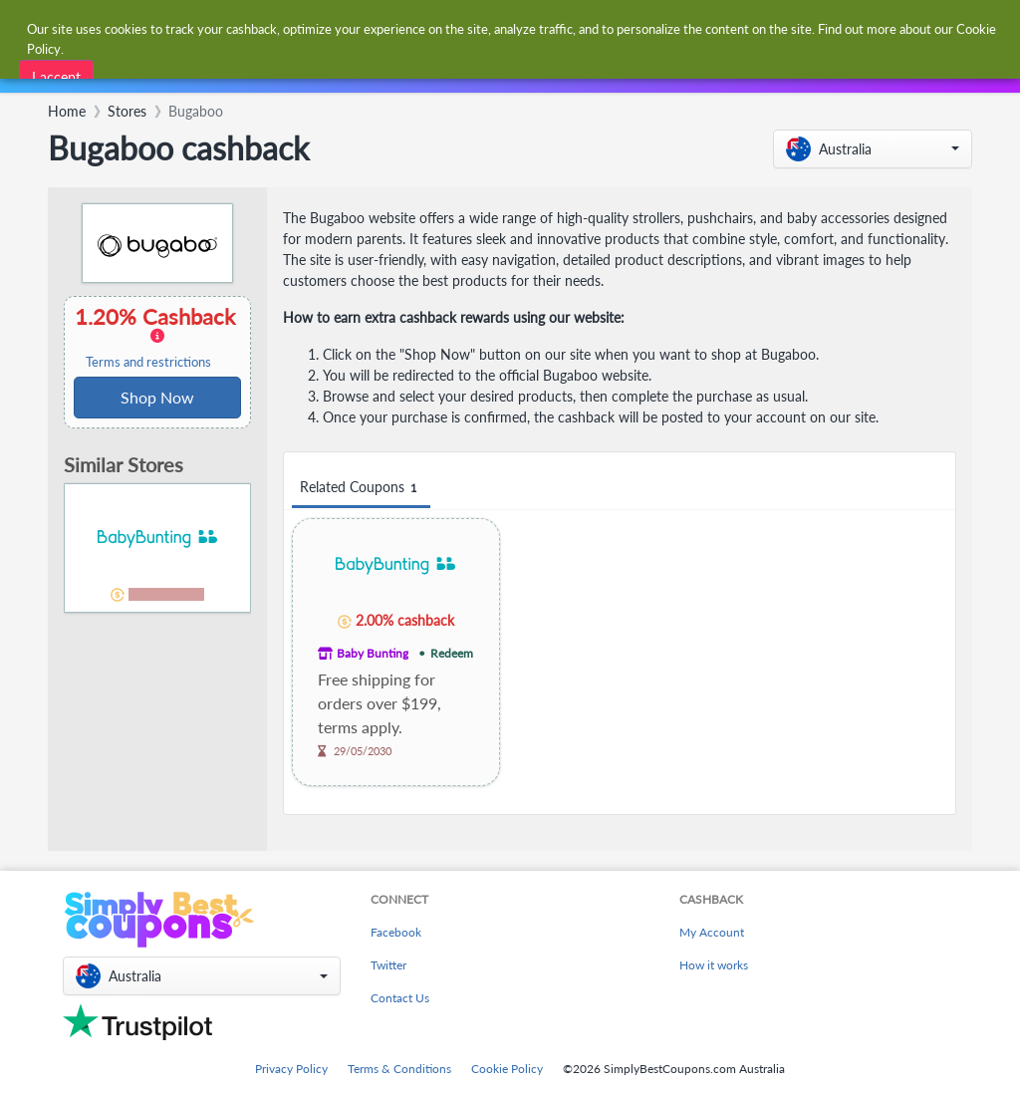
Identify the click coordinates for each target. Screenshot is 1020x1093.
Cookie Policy (507, 1068)
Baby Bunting (372, 653)
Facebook (396, 932)
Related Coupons (361, 487)
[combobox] (477, 28)
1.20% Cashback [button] (157, 337)
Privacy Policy (291, 1068)
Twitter (388, 964)
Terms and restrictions (148, 362)
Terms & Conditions (399, 1068)
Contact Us (400, 997)
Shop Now (157, 397)
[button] (872, 149)
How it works (713, 964)
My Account (711, 932)
